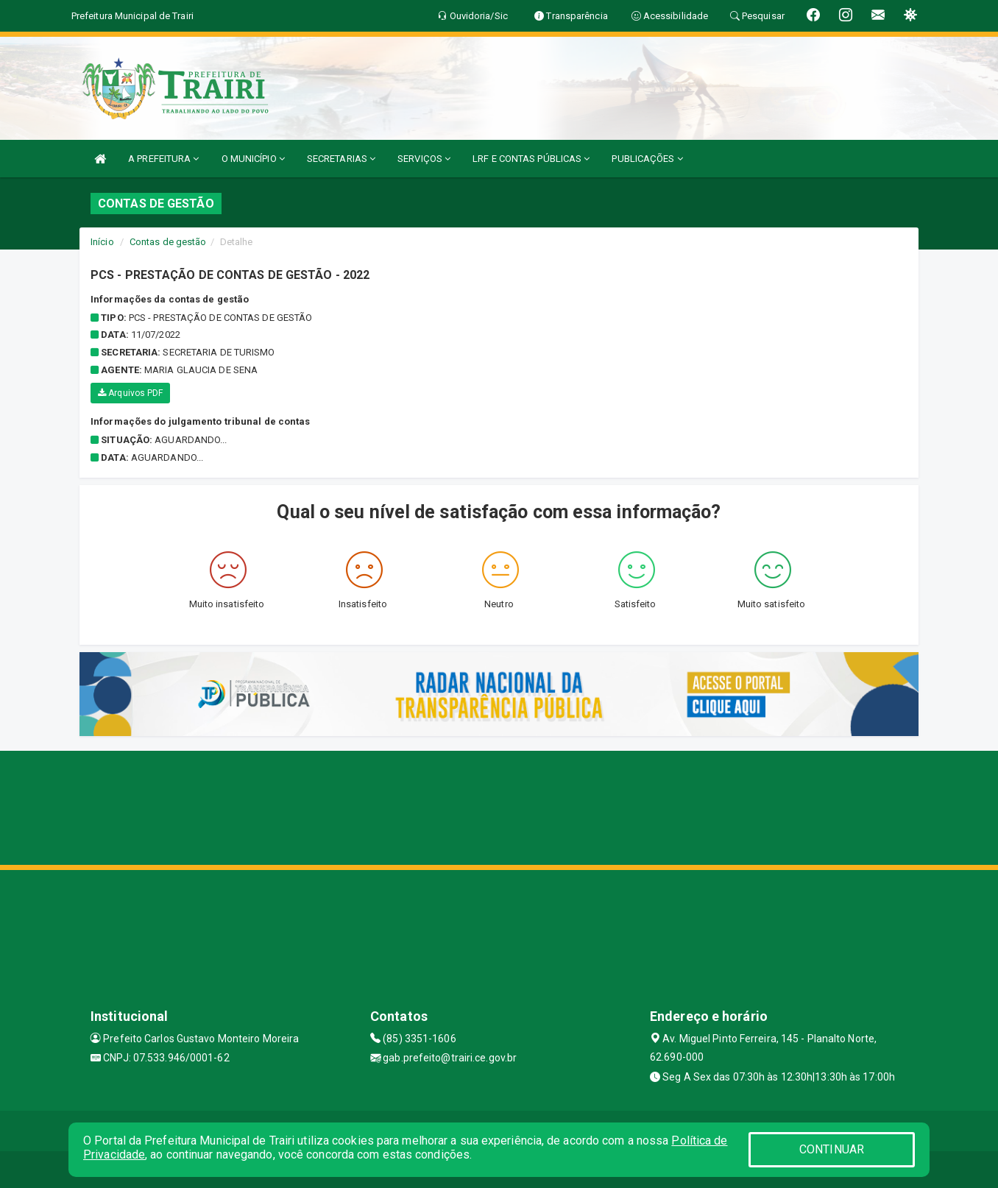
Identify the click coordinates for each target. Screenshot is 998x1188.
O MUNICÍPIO (253, 158)
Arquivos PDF (130, 393)
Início (102, 241)
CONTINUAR (831, 1149)
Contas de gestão (168, 241)
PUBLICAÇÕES (647, 158)
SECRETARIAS (341, 158)
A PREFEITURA (163, 158)
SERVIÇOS (423, 158)
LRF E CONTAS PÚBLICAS (531, 158)
